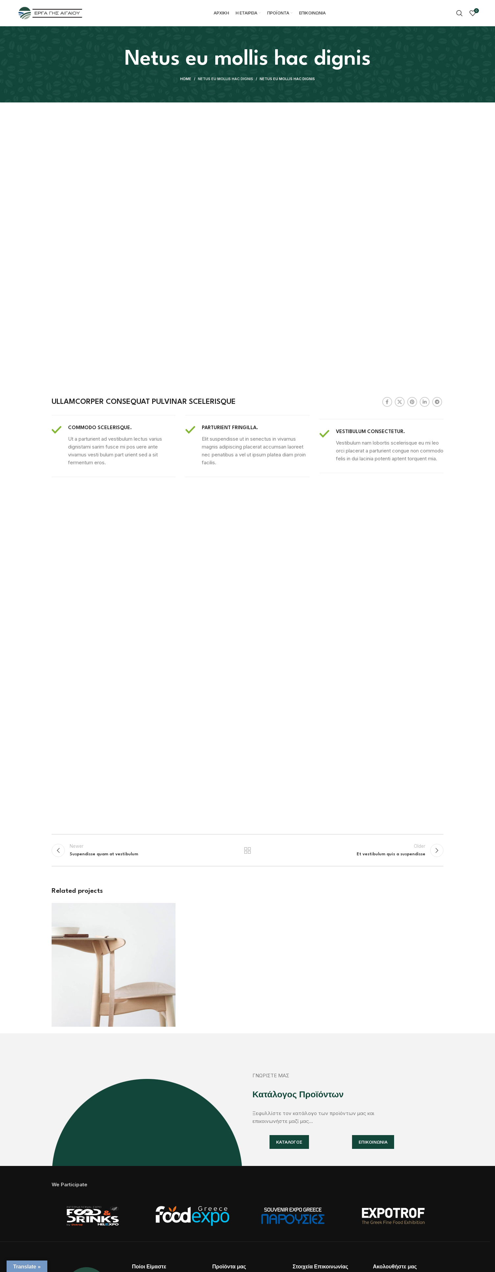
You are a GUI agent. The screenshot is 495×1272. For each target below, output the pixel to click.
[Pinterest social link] (412, 402)
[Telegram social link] (437, 402)
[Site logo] (50, 13)
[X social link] (400, 402)
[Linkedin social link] (425, 402)
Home (185, 79)
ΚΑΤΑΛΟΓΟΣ (289, 1142)
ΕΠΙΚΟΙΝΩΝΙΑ (373, 1142)
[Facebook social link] (387, 402)
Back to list (247, 850)
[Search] (459, 13)
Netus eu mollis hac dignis (225, 79)
